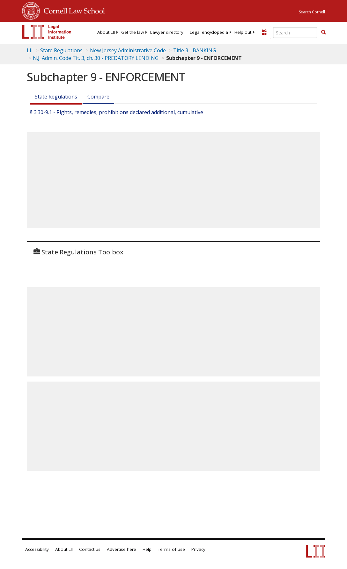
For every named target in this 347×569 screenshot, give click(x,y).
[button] (323, 32)
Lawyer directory (166, 32)
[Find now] (323, 32)
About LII (106, 32)
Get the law (132, 32)
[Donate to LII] (264, 32)
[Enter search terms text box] (295, 32)
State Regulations (61, 50)
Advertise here (121, 549)
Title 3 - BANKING (194, 50)
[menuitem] (106, 32)
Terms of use (171, 549)
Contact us (89, 549)
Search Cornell (312, 12)
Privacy (198, 549)
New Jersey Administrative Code (128, 50)
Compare (98, 96)
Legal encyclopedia (209, 32)
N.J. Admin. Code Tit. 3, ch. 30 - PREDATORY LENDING (96, 58)
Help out (242, 32)
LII (30, 50)
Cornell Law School (72, 10)
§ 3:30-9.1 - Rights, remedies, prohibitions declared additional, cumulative (116, 112)
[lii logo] (46, 31)
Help (147, 549)
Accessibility (37, 549)
